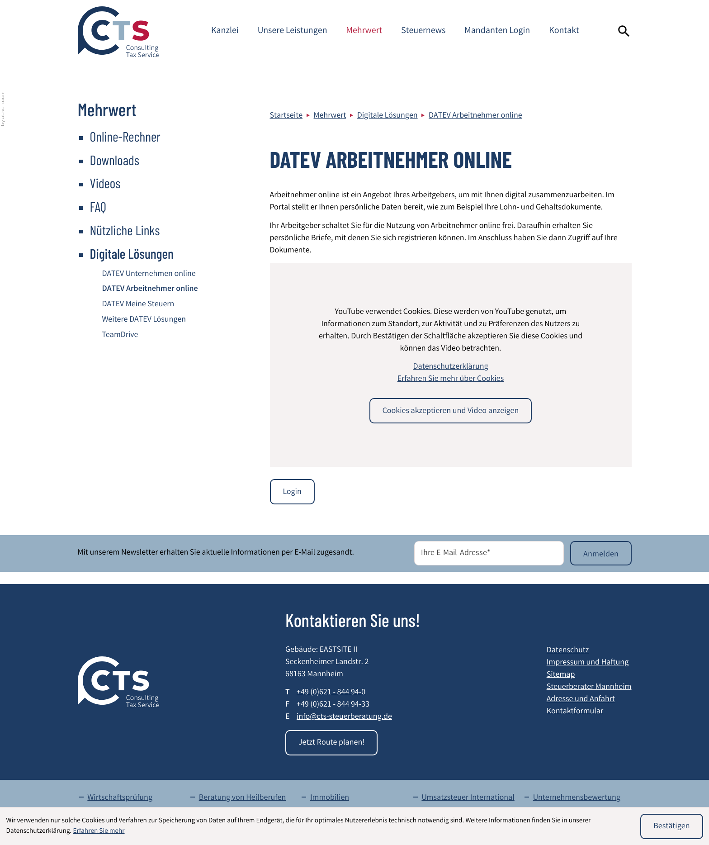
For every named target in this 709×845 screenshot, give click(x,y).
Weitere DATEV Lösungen (144, 320)
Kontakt (564, 31)
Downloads (115, 160)
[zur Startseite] (118, 31)
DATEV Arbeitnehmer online (475, 116)
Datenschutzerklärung (450, 367)
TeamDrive (120, 336)
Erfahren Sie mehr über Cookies (450, 379)
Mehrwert (364, 31)
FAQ (98, 206)
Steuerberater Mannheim (589, 687)
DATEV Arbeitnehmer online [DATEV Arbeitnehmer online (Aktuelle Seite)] (150, 289)
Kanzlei (225, 31)
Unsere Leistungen (292, 31)
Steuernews (423, 31)
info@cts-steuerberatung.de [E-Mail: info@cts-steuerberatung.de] (344, 717)
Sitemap (561, 675)
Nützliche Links (125, 230)
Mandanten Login (497, 31)
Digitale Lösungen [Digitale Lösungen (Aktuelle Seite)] (132, 253)
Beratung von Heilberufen (242, 798)
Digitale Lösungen (387, 116)
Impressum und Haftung (588, 663)
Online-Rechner (125, 136)
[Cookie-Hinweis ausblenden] (671, 826)
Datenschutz (568, 651)
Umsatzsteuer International (467, 798)
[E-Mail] (489, 553)
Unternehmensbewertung (576, 798)
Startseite (286, 116)
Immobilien (329, 798)
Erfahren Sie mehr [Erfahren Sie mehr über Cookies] (98, 831)
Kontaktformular (575, 712)
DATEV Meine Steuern (138, 305)
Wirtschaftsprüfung (119, 798)
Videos (105, 183)
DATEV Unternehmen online (149, 274)
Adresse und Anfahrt (581, 700)
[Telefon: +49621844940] (331, 693)
